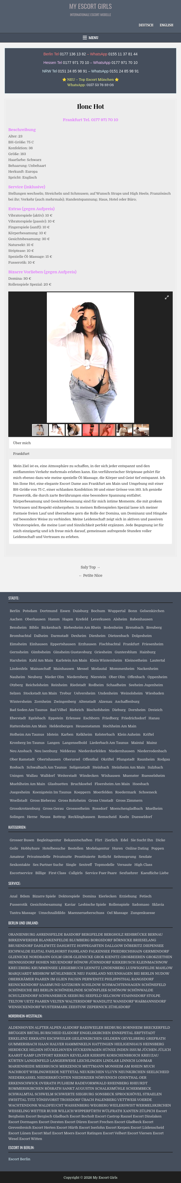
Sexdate (145, 857)
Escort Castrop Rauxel (113, 1116)
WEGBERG (99, 1105)
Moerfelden (102, 792)
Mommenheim (122, 669)
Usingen (17, 776)
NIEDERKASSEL (22, 1078)
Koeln (124, 817)
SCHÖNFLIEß (95, 990)
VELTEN (57, 1001)
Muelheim (154, 808)
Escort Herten (44, 1128)
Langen (53, 743)
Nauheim (17, 677)
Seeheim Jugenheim (146, 685)
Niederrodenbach (152, 751)
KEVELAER (79, 1055)
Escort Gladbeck (128, 1122)
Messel (82, 669)
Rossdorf (99, 808)
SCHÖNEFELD (153, 985)
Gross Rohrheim (72, 800)
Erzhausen (87, 644)
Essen (65, 611)
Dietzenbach (118, 636)
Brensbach (135, 627)
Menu (93, 38)
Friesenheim (153, 644)
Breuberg (154, 627)
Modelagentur (97, 848)
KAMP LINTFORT (38, 1055)
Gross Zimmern (129, 800)
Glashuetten (58, 784)
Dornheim (136, 710)
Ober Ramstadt (22, 759)
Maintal (137, 743)
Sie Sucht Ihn (142, 840)
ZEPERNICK (97, 1007)
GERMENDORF (156, 951)
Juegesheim (20, 792)
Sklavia (158, 904)
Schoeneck (148, 792)
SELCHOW (111, 996)
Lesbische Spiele (92, 904)
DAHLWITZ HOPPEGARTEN (80, 946)
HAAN (43, 1044)
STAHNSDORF (133, 996)
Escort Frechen (101, 1122)
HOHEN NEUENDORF (54, 962)
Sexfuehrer (128, 873)
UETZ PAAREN (36, 1001)
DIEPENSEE (153, 946)
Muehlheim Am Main (27, 784)
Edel (124, 840)
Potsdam (30, 611)
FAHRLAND (78, 951)
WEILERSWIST (122, 1105)
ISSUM (135, 1050)
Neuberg (35, 677)
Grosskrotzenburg (25, 808)
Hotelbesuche (53, 848)
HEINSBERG (153, 1044)
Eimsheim (18, 644)
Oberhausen (35, 619)
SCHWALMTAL (21, 1094)
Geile (14, 848)
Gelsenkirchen (152, 611)
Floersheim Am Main (112, 784)
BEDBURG (113, 1027)
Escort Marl (41, 1133)
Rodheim (96, 685)
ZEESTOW (77, 1007)
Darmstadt (60, 636)
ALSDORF (70, 1027)
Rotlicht (104, 857)
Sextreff (85, 865)
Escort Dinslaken (147, 1116)
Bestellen (76, 848)
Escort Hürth (67, 1128)
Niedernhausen (122, 751)
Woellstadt (18, 800)
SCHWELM (44, 1094)
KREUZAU (150, 1055)
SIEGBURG (85, 1094)
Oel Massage (117, 913)
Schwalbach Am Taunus (47, 767)
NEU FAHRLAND (91, 973)
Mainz (151, 743)
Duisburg (80, 611)
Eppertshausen (63, 644)
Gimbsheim (41, 652)
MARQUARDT (20, 973)
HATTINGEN (102, 1044)
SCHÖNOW (117, 990)
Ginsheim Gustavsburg (72, 652)
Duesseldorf (142, 817)
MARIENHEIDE (21, 1066)
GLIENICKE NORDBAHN (29, 957)
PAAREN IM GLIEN (51, 979)
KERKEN (61, 1055)
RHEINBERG (118, 1083)
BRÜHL (33, 1033)
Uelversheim (84, 693)
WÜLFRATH (112, 1111)
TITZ (31, 1100)
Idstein (52, 734)
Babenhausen (141, 619)
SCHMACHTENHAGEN (121, 985)
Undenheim (108, 693)
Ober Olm (117, 677)
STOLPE (153, 996)
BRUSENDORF (20, 946)
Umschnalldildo (52, 913)
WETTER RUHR (44, 1111)
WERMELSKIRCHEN (153, 1105)
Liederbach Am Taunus (109, 743)
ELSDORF (70, 1033)
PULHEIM (65, 1083)
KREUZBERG (19, 968)
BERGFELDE (92, 934)
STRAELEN (152, 1094)
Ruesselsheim (153, 776)
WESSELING (19, 1111)
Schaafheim (116, 685)
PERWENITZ (93, 979)
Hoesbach (141, 784)
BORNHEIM (133, 1027)
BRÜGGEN (17, 1033)
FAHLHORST (56, 951)
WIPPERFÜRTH (87, 1111)
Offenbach (136, 677)
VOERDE (144, 1100)
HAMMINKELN (78, 1044)
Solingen (17, 817)
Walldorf (47, 776)
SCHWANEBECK (53, 996)
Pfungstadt (125, 759)
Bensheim (18, 627)
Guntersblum (126, 652)
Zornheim (42, 702)
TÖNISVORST (47, 1100)
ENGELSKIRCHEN (95, 1033)
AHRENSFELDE (49, 934)
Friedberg (110, 718)
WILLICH (66, 1111)
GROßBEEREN (132, 957)
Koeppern (82, 792)
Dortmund (48, 611)
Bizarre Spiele (44, 896)
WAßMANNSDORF (150, 1001)
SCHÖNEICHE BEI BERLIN (31, 990)
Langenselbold (74, 743)
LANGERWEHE (63, 1061)
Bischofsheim (98, 710)
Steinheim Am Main (128, 767)
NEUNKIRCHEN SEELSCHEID (143, 1072)
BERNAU (155, 934)
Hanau (154, 718)
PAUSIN (74, 979)
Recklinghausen (81, 817)
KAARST (15, 1055)
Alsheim (120, 619)
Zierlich (111, 840)
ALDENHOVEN (21, 1027)
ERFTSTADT (144, 1033)
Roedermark (125, 792)
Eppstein (55, 718)
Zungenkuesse (143, 913)
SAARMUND (50, 985)
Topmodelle (104, 865)
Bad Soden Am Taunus (28, 710)
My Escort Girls (90, 6)
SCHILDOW (91, 985)
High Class (143, 865)
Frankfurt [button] (21, 454)
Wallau (32, 776)
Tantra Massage (23, 913)
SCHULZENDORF (23, 996)
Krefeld (82, 619)
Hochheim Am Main (119, 726)
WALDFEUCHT (51, 1105)
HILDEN (36, 1050)
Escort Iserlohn (92, 1128)
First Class (57, 873)
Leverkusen (101, 619)
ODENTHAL (128, 1078)
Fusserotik (18, 904)
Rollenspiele (119, 904)
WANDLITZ (102, 1001)
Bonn (132, 611)
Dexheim (78, 636)
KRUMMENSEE (44, 968)
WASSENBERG (76, 1105)
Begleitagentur (49, 840)
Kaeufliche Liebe (154, 873)
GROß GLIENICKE (78, 957)
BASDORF (72, 934)
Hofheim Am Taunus (27, 734)
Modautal (99, 669)
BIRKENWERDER (23, 940)
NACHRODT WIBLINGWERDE (33, 1072)
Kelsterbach (105, 734)
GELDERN (111, 1038)
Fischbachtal (109, 644)
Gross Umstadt (101, 800)
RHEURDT (139, 1083)
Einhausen (39, 644)
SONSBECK (104, 1094)
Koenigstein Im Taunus (52, 792)
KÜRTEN (16, 1061)
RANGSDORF (142, 979)
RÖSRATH (53, 1088)
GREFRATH (155, 1038)
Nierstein (98, 677)
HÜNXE (109, 1050)
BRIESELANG (144, 940)
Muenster (131, 776)
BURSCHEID (51, 1033)
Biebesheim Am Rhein (82, 627)
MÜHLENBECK (63, 973)
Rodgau (163, 759)
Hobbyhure (30, 848)
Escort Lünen (19, 1133)
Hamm (54, 619)
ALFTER (41, 1027)
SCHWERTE (64, 1094)
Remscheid (107, 817)
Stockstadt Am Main (40, 693)
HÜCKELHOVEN (58, 1050)
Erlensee (73, 718)
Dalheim (41, 636)
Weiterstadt (67, 776)
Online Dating (137, 848)
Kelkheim (84, 734)
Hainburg (148, 652)
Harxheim (18, 660)
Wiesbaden (154, 693)
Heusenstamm (88, 726)
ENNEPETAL (122, 1033)
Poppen (157, 848)
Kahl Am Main (41, 660)
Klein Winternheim (106, 660)
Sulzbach (155, 767)
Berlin (15, 611)
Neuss (45, 817)
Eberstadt (18, 718)
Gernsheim (19, 652)
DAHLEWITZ (45, 946)
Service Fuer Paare (101, 873)
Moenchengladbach (126, 808)
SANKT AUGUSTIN (78, 1088)
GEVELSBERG (133, 1038)
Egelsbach (37, 718)
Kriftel (148, 734)
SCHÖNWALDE (140, 990)
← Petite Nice (91, 576)
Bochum (98, 611)
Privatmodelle (39, 857)
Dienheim (97, 636)
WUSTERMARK (54, 1007)
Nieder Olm (54, 677)
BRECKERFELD (157, 1027)
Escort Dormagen (23, 1122)
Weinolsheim (131, 693)
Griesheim (103, 652)
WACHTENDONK (22, 1105)
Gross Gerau (53, 808)
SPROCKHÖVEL (128, 1094)
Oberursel (71, 759)
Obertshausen (49, 759)
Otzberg (16, 685)
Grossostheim (78, 808)
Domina (89, 896)
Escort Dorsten (51, 1122)
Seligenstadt (79, 767)
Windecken (89, 776)
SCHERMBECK (138, 1088)
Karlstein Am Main (71, 660)
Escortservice (21, 873)
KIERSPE (97, 1055)
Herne (32, 817)
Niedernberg (77, 677)
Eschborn (91, 718)
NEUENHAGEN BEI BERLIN (130, 973)
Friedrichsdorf (133, 718)
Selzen (15, 693)
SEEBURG (75, 996)
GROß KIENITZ (107, 957)
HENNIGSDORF (21, 962)
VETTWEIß (126, 1100)
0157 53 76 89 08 (100, 85)
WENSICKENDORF (24, 1007)
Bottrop (59, 817)
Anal (13, 896)
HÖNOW (81, 962)
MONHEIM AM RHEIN (124, 1066)
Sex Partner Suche (48, 865)
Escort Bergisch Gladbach (47, 1116)
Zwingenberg (65, 702)
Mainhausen (63, 669)
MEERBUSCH (47, 1066)
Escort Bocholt (82, 1116)
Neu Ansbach (21, 751)
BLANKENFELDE (54, 940)
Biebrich (77, 710)
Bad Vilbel (58, 710)
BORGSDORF (101, 940)
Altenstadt (87, 702)
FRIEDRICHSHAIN (126, 951)
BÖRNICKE (122, 940)
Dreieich (155, 710)
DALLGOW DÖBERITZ (123, 946)
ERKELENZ (18, 1038)
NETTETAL (69, 1072)
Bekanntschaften (78, 840)
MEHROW (41, 973)
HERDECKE (18, 1050)
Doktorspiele (69, 896)
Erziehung (128, 896)
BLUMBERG (79, 940)
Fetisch (145, 896)
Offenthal (90, 759)
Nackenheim (147, 669)
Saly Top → (90, 567)
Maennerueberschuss (86, 913)
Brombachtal (20, 636)
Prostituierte (84, 857)
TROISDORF (70, 1100)
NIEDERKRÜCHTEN (54, 1078)
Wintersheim (21, 702)
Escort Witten (30, 1139)
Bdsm (25, 896)
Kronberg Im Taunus (27, 743)
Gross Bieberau (43, 800)
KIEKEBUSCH (123, 962)
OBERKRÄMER (21, 979)
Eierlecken (107, 896)
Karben (67, 734)
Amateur (17, 857)
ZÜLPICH (147, 1111)
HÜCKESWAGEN (87, 1050)
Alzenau (105, 702)
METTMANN (93, 1066)
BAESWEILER (91, 1027)
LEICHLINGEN (89, 1061)
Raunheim (146, 759)
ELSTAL (38, 951)
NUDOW (162, 973)
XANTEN (130, 1111)
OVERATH (47, 1083)
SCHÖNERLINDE (68, 990)
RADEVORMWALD (91, 1083)
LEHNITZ (92, 968)
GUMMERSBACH (22, 1044)
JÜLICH (164, 1050)
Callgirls (76, 873)
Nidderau (68, 751)
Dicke (160, 840)
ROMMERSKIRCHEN (26, 1088)
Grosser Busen (22, 840)
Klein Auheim (129, 734)
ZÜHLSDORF (119, 1007)
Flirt (98, 840)
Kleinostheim (136, 660)
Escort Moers (63, 1133)
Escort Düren (76, 1122)
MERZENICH (70, 1066)
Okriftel (107, 759)
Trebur (65, 693)
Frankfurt (131, 644)
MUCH (149, 1066)
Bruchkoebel (81, 784)
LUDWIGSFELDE (140, 968)
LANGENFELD (36, 1061)
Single (71, 865)
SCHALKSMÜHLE (110, 1088)
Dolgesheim (142, 636)
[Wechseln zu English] (166, 25)
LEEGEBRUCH (71, 968)
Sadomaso (140, 904)
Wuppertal (117, 611)
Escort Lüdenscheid (147, 1128)
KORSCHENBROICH (123, 1055)
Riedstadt (78, 685)
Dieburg (119, 710)
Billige (40, 873)
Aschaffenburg (127, 702)
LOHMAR (144, 1061)
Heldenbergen (61, 726)
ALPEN (55, 1027)
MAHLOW (164, 968)
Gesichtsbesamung (46, 904)
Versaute (124, 865)
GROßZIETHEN (159, 957)
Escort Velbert (114, 1133)
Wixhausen (110, 776)
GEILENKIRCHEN (87, 1038)
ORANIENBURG (21, 934)
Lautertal (157, 660)
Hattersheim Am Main (28, 726)
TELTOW (15, 1001)
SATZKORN (71, 985)
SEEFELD (93, 996)
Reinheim (59, 685)
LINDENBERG (113, 968)
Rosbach (17, 767)
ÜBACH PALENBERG (98, 1100)
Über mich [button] (22, 443)
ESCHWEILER (59, 1038)
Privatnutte (62, 857)
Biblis (34, 627)
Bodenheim (113, 627)
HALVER (57, 1044)
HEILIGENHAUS (128, 1044)
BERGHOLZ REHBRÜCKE (125, 934)
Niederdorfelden (92, 751)
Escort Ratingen (88, 1133)
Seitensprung (125, 857)
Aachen (16, 619)
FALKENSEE (99, 951)
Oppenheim (157, 677)
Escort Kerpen (118, 1128)
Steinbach (100, 767)
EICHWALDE (19, 951)
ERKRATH (37, 1038)
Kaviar (70, 904)
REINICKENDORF (23, 985)
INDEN (123, 1050)
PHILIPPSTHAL (118, 979)
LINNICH (127, 1061)
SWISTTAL (17, 1100)
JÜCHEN (149, 1050)
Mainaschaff (40, 669)
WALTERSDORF (78, 1001)
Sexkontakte (20, 865)
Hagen (67, 619)
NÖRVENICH (106, 1078)
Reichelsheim (37, 685)
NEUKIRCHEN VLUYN (98, 1072)
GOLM (56, 957)
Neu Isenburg (46, 751)
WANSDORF (123, 1001)
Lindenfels (19, 669)
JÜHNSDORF (100, 962)
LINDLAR (111, 1061)
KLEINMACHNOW (152, 962)
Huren (117, 848)
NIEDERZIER (83, 1078)
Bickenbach (51, 627)
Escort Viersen (139, 1133)
